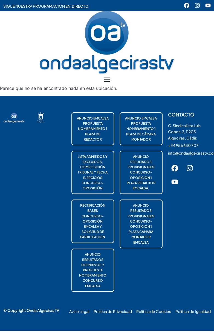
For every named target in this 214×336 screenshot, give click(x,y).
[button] (107, 80)
